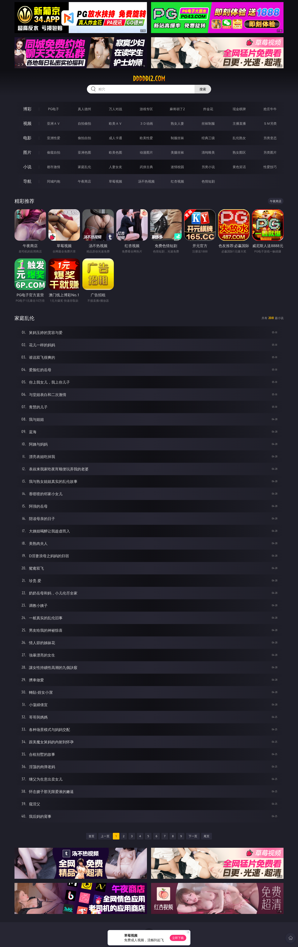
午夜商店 (84, 181)
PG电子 (53, 109)
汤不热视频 (146, 181)
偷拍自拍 (84, 138)
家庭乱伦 (84, 167)
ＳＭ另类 (270, 123)
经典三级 (208, 138)
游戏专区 (146, 109)
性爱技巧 (270, 167)
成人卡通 (115, 138)
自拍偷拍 (84, 123)
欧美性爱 (146, 138)
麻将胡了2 (177, 109)
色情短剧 (208, 181)
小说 (27, 167)
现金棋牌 (239, 109)
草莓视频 (115, 181)
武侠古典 (146, 167)
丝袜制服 (208, 123)
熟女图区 (239, 152)
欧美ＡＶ (115, 123)
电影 (27, 138)
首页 (91, 836)
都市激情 (53, 167)
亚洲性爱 (53, 138)
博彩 (27, 109)
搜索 (202, 89)
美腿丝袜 (177, 152)
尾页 (206, 836)
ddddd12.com (149, 78)
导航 (27, 181)
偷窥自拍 (53, 152)
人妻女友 (115, 167)
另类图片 (270, 152)
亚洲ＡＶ (53, 123)
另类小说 (208, 167)
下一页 (193, 836)
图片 (27, 152)
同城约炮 (53, 181)
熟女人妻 (177, 123)
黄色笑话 (239, 167)
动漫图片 (146, 152)
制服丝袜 (177, 138)
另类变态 (270, 138)
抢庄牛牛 (270, 109)
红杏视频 (177, 181)
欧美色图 (115, 152)
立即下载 (178, 938)
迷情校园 (177, 167)
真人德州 (84, 109)
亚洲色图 (84, 152)
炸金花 (208, 109)
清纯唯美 (208, 152)
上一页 (105, 836)
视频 (27, 123)
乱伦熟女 (239, 138)
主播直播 (239, 123)
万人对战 (115, 109)
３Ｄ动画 (146, 123)
